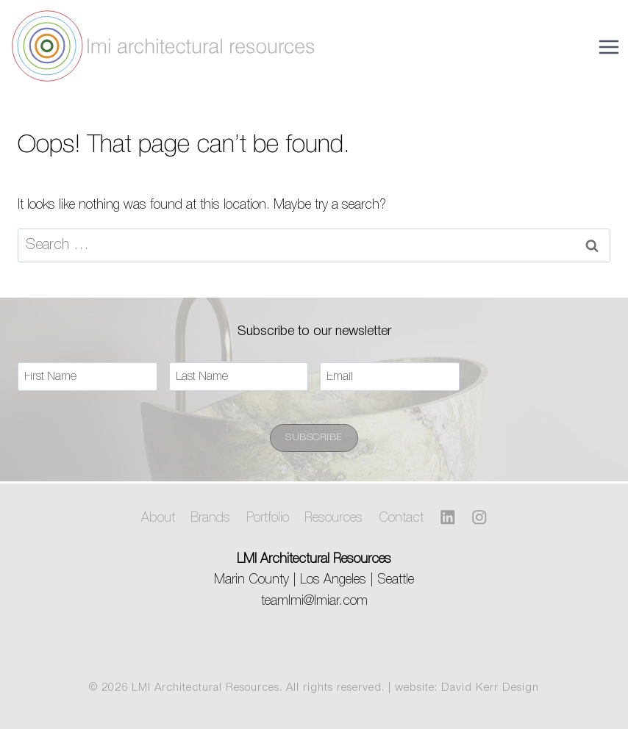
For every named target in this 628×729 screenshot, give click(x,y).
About (158, 518)
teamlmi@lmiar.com (314, 601)
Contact (401, 518)
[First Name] (87, 376)
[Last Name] (239, 376)
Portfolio (267, 518)
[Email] (390, 376)
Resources (333, 518)
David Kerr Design (490, 688)
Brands (210, 518)
